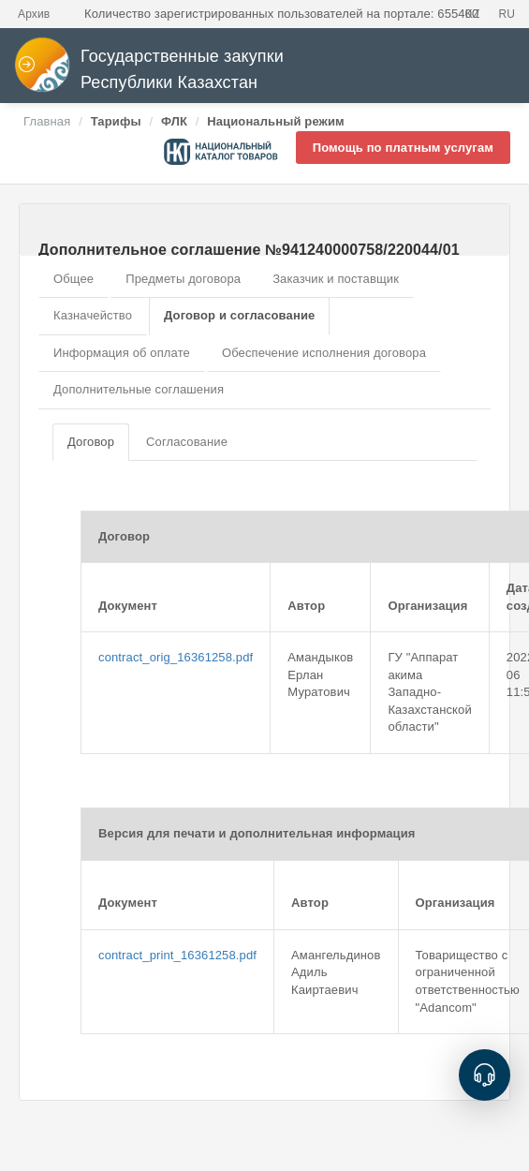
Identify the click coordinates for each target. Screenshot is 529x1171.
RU (506, 14)
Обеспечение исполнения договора (324, 353)
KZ (472, 14)
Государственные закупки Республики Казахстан (149, 70)
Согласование (187, 442)
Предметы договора (183, 279)
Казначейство (92, 315)
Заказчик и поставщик (335, 279)
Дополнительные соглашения (138, 389)
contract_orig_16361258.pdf (175, 657)
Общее (73, 279)
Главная (46, 121)
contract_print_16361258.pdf (177, 955)
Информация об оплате (121, 353)
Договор (90, 442)
